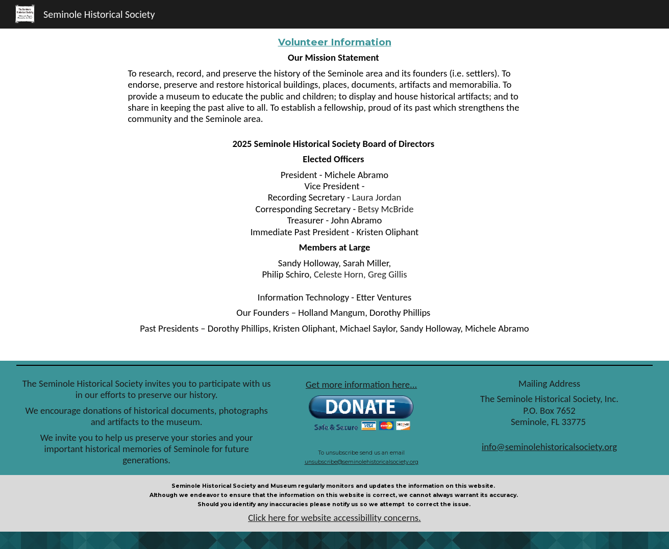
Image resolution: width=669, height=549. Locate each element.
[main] (334, 195)
